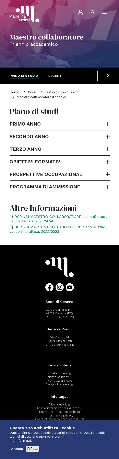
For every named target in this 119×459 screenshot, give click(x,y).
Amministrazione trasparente (59, 408)
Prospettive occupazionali (47, 174)
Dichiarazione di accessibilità (59, 412)
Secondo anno (29, 136)
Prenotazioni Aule (59, 380)
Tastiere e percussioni (62, 92)
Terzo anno (25, 149)
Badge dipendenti (59, 384)
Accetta (17, 449)
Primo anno (25, 124)
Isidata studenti (59, 377)
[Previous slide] (102, 76)
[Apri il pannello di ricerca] (92, 12)
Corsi (32, 92)
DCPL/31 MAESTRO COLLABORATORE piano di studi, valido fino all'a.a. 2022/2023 (58, 229)
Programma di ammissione (45, 187)
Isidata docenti (59, 373)
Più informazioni (22, 441)
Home (14, 92)
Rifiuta (32, 448)
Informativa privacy (59, 415)
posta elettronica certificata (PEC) (59, 419)
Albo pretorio (59, 404)
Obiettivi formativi (36, 162)
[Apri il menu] (104, 12)
